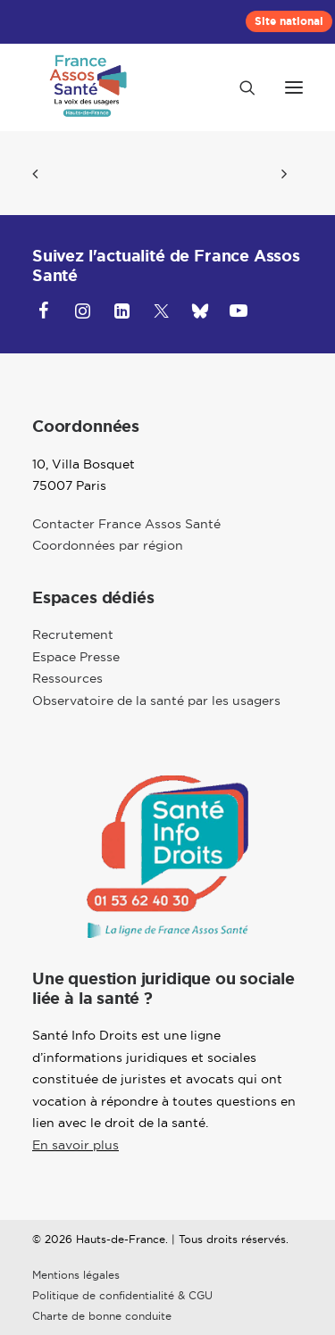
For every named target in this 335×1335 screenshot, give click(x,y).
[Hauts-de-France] (85, 87)
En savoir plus (75, 1145)
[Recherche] (239, 87)
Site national (289, 21)
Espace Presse (76, 657)
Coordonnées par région (107, 545)
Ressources (67, 678)
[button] (294, 87)
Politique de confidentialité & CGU (122, 1295)
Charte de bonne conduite (102, 1316)
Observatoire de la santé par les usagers (156, 700)
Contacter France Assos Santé (126, 524)
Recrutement (72, 634)
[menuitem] (289, 21)
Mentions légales (76, 1275)
